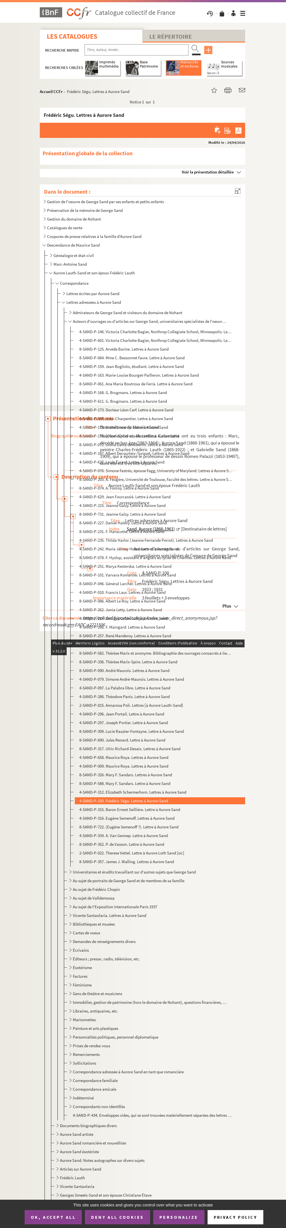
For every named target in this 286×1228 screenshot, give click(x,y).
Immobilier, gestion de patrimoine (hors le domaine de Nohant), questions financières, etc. (150, 1002)
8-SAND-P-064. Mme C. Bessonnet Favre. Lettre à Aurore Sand (132, 357)
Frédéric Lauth (72, 1177)
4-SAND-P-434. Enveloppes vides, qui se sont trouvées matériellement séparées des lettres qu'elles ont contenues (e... (152, 1115)
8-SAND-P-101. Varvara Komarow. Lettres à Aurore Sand (127, 575)
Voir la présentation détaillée (208, 172)
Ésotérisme (82, 967)
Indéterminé (83, 1097)
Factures (80, 976)
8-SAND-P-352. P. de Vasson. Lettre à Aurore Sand (121, 844)
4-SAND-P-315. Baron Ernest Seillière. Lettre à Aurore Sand (129, 809)
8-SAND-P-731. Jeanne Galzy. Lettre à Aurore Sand (122, 514)
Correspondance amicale (94, 1089)
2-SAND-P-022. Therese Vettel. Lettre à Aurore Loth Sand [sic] (131, 853)
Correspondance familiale (95, 1080)
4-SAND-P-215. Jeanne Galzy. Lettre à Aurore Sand (122, 505)
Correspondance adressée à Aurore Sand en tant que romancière (128, 1071)
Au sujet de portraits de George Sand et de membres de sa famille (128, 880)
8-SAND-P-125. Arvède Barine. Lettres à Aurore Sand (124, 349)
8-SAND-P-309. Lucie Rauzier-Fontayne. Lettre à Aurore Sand (131, 731)
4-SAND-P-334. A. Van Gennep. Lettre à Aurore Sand (123, 835)
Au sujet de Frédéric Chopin (96, 889)
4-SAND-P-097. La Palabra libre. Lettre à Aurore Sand (124, 688)
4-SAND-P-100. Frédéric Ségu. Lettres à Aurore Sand (123, 800)
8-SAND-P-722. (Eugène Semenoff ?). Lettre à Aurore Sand (128, 827)
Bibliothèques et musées (94, 924)
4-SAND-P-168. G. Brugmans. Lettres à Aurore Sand (123, 392)
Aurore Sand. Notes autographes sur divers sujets (102, 1160)
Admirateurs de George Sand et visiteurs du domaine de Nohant (127, 312)
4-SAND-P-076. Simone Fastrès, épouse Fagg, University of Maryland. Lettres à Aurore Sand (155, 470)
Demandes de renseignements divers (104, 941)
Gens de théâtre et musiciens (97, 993)
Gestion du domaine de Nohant (74, 219)
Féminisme (82, 985)
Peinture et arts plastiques (95, 1028)
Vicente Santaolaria (77, 1186)
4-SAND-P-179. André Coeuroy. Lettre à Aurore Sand (123, 427)
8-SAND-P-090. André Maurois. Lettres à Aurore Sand (124, 670)
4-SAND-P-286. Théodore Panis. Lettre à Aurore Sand (124, 696)
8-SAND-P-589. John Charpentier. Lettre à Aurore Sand (126, 418)
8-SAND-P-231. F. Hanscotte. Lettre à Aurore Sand (121, 531)
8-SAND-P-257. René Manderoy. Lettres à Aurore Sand (125, 635)
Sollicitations (84, 1063)
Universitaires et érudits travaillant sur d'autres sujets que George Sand (134, 872)
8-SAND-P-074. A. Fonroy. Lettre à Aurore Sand (119, 488)
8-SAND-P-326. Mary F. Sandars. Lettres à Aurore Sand (125, 774)
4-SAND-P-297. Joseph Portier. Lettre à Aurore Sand (123, 722)
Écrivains (81, 950)
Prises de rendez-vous (91, 1045)
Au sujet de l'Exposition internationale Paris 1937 (115, 906)
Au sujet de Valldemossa (94, 898)
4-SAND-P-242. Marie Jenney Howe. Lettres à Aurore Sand (128, 549)
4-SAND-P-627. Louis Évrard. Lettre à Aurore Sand (121, 462)
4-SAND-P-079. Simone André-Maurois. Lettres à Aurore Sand (131, 679)
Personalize (178, 1217)
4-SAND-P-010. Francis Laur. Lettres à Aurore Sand (122, 592)
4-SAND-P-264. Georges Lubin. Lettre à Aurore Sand (123, 618)
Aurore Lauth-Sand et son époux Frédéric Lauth (94, 272)
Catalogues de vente (64, 227)
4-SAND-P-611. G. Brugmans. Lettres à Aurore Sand (123, 401)
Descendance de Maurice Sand (73, 245)
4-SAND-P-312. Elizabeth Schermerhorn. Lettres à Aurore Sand (132, 792)
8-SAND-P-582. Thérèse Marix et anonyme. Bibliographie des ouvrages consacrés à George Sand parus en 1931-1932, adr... (155, 653)
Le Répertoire (170, 36)
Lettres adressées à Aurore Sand (93, 302)
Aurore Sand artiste (76, 1134)
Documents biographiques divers (88, 1125)
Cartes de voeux (86, 932)
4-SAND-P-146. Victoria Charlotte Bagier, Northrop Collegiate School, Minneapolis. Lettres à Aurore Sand (155, 331)
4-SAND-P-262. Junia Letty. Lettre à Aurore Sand (120, 609)
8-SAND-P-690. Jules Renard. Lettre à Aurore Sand (122, 740)
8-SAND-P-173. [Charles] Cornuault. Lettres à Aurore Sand (129, 436)
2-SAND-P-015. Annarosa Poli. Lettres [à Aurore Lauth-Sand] (131, 705)
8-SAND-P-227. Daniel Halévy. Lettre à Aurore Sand (123, 522)
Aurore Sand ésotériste (79, 1151)
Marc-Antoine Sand (70, 264)
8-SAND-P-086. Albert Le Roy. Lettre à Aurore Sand (122, 601)
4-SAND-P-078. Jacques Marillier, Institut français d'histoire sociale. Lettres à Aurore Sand (155, 644)
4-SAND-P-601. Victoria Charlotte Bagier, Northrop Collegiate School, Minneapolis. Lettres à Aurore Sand (155, 340)
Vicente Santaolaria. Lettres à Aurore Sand (109, 915)
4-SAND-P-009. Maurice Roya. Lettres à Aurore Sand (123, 766)
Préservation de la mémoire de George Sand (85, 210)
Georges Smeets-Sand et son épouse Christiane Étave (106, 1195)
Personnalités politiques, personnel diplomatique (115, 1037)
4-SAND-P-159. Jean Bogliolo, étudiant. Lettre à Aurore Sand (131, 366)
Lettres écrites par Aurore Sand (92, 293)
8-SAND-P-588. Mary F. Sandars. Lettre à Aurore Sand (124, 783)
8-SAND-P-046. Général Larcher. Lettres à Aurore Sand (125, 583)
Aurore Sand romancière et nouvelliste (93, 1143)
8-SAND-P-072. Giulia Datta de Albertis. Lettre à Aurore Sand (131, 444)
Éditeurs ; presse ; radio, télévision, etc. (106, 958)
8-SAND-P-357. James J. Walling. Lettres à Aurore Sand (126, 861)
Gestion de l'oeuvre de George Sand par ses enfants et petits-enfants (105, 201)
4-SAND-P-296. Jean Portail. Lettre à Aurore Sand (121, 714)
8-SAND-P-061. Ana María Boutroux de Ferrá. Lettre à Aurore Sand (135, 383)
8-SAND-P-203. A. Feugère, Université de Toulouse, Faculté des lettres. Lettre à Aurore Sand (155, 479)
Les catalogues (72, 36)
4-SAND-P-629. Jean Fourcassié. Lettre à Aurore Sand (125, 496)
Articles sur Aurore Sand (80, 1169)
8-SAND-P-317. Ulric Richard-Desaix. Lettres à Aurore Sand (129, 748)
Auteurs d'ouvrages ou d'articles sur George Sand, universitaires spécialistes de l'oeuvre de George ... (150, 321)
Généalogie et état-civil (74, 255)
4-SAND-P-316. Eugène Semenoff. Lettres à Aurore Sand (127, 818)
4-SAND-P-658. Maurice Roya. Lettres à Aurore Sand (123, 757)
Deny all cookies (117, 1217)
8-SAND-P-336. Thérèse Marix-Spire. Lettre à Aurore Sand (128, 661)
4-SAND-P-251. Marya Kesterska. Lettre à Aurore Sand (125, 566)
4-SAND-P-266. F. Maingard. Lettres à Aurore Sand (122, 627)
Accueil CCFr (51, 91)
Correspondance (74, 283)
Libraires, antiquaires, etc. (95, 1011)
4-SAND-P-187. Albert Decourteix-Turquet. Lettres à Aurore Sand (134, 453)
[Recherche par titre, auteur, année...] (137, 49)
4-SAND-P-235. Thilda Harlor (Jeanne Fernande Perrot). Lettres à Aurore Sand (146, 540)
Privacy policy (235, 1217)
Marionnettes (84, 1019)
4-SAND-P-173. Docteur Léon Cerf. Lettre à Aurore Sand (126, 410)
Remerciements (86, 1054)
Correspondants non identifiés (99, 1106)
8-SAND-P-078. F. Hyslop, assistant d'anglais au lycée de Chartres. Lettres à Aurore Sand (155, 557)
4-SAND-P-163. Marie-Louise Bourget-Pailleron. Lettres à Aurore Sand (139, 375)
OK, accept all (53, 1217)
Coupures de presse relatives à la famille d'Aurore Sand (94, 236)
